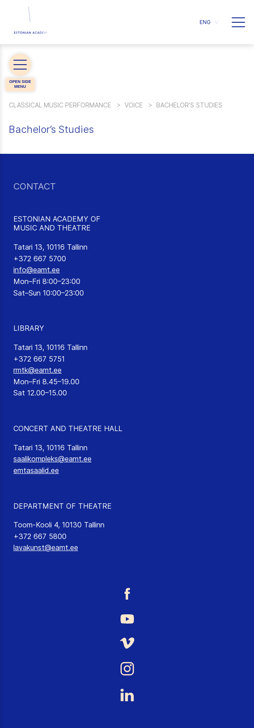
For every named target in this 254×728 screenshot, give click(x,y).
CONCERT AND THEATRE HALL (67, 428)
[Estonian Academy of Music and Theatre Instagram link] (127, 668)
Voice (134, 105)
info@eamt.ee (36, 269)
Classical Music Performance (60, 105)
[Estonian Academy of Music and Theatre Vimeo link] (127, 643)
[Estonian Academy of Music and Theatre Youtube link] (127, 618)
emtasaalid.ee (36, 470)
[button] (209, 22)
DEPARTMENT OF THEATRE (62, 506)
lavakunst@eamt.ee (45, 547)
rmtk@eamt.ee (37, 370)
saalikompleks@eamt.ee (52, 458)
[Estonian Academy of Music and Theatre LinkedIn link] (127, 695)
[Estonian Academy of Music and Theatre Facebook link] (127, 594)
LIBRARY (28, 328)
